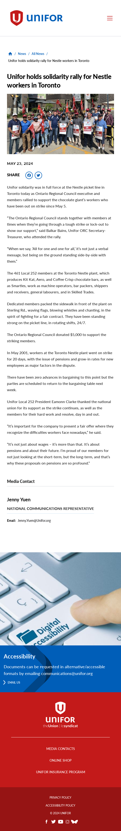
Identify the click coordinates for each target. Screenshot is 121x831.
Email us (14, 682)
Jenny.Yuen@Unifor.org (34, 520)
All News (38, 54)
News (22, 54)
